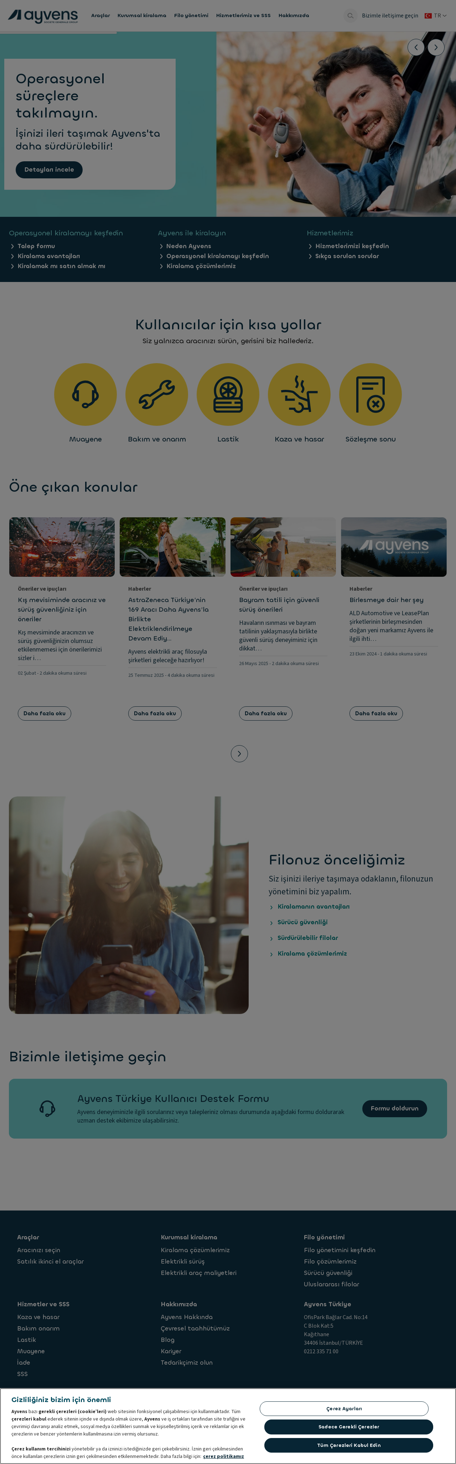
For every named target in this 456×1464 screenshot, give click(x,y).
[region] (228, 1426)
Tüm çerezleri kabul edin (349, 1445)
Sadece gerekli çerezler (348, 1427)
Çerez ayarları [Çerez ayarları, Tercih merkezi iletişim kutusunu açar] (344, 1409)
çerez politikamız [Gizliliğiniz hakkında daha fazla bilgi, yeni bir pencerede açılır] (223, 1456)
